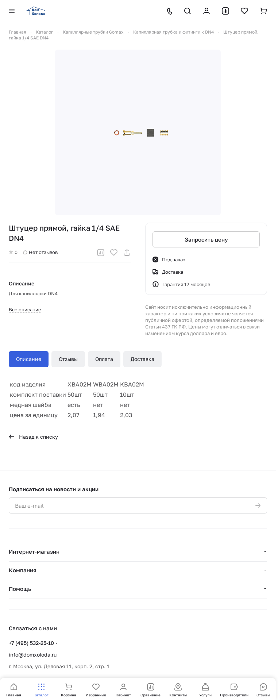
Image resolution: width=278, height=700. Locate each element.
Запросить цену (206, 239)
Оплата (104, 359)
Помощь (20, 588)
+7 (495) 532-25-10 (31, 643)
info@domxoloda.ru (33, 654)
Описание (28, 359)
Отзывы (68, 359)
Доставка (142, 359)
